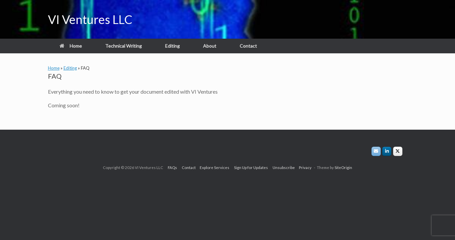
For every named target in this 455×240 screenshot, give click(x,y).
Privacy (304, 167)
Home (71, 46)
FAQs (175, 167)
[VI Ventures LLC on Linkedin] (386, 151)
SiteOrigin (343, 167)
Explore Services (217, 167)
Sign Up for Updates (253, 167)
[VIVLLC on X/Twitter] (397, 151)
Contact (248, 46)
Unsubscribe (284, 167)
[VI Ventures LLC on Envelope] (376, 151)
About (209, 46)
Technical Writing (123, 46)
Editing (172, 46)
